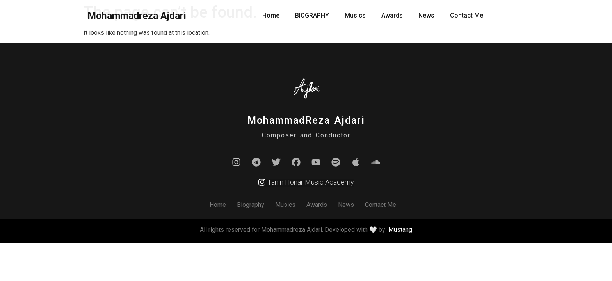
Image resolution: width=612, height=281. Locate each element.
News (426, 15)
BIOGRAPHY (312, 15)
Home (270, 15)
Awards (392, 15)
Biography (250, 204)
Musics (355, 15)
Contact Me (466, 15)
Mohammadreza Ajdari (136, 15)
